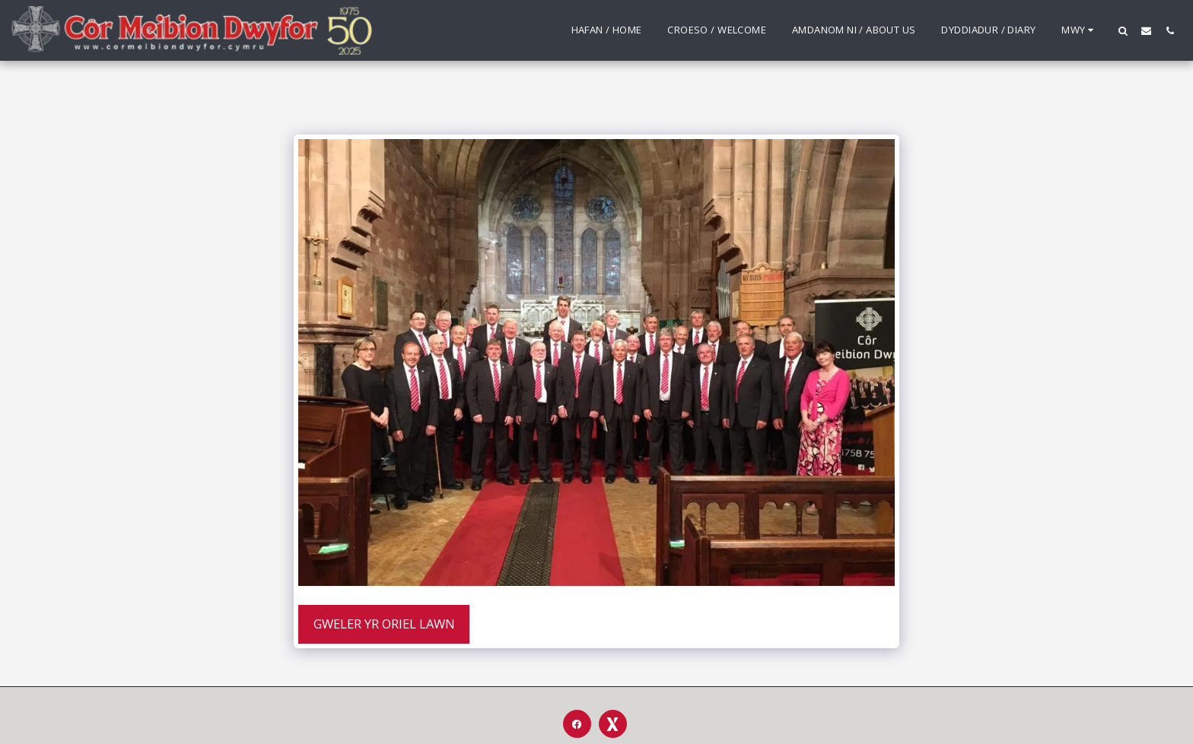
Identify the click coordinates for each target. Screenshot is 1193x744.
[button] (1123, 30)
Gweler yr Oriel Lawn (384, 623)
